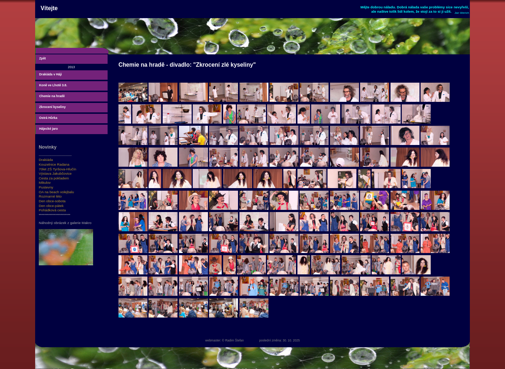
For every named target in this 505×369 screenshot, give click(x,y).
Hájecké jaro (48, 128)
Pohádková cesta (52, 210)
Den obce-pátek (51, 206)
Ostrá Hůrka (48, 118)
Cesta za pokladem (54, 178)
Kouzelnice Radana (54, 164)
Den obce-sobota (52, 201)
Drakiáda (46, 160)
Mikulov (45, 182)
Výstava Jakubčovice (55, 173)
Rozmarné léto (50, 196)
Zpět (42, 58)
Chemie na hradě (52, 96)
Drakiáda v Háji (50, 74)
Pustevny (46, 187)
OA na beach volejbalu (56, 192)
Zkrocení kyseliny (52, 107)
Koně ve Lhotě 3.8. (53, 85)
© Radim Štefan (233, 340)
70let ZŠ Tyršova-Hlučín (57, 169)
